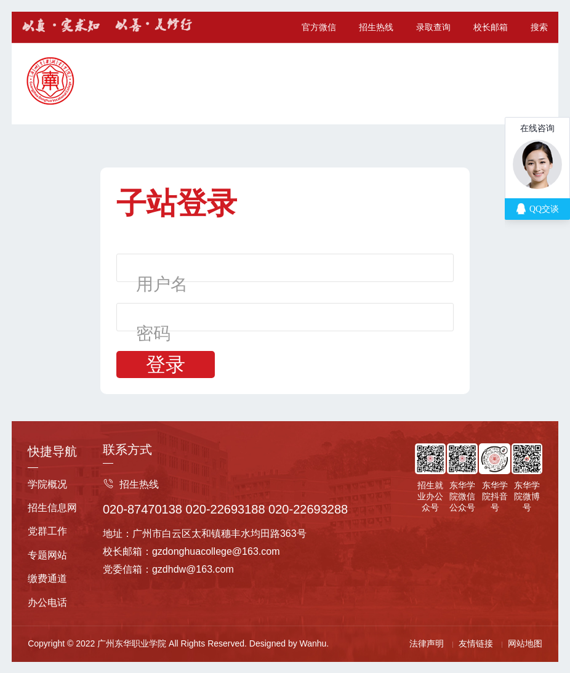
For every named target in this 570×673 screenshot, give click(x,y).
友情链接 (476, 643)
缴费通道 (47, 578)
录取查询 (433, 27)
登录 (165, 364)
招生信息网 (52, 507)
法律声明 (426, 643)
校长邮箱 (490, 27)
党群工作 (47, 531)
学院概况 (47, 484)
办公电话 (47, 602)
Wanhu (313, 643)
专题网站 (47, 555)
